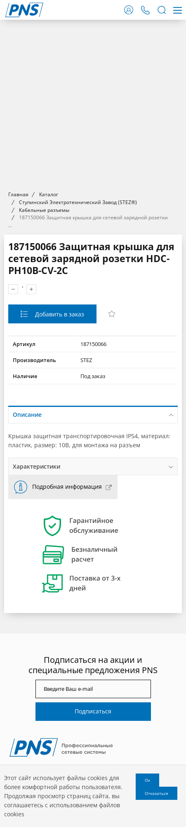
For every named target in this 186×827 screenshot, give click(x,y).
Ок (147, 780)
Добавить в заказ (58, 314)
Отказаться (156, 793)
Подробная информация (67, 486)
